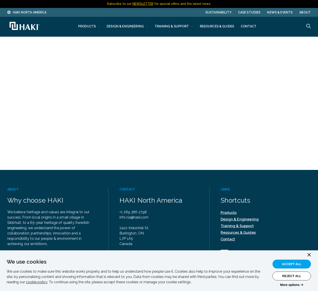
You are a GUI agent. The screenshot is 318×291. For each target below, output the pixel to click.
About (305, 12)
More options (290, 285)
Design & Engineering (240, 219)
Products (229, 213)
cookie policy (36, 282)
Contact (228, 239)
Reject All (291, 276)
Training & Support (237, 226)
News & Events (280, 12)
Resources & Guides (238, 232)
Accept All (291, 264)
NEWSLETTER (142, 4)
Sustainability (218, 12)
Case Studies (249, 12)
